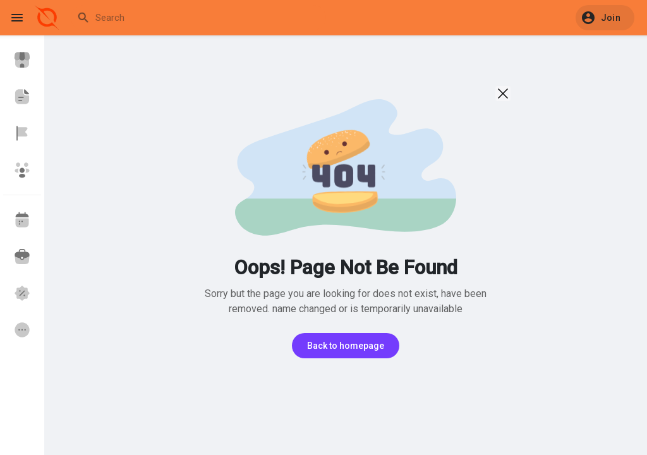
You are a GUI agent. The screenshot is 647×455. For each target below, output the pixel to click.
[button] (605, 17)
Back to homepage (345, 346)
